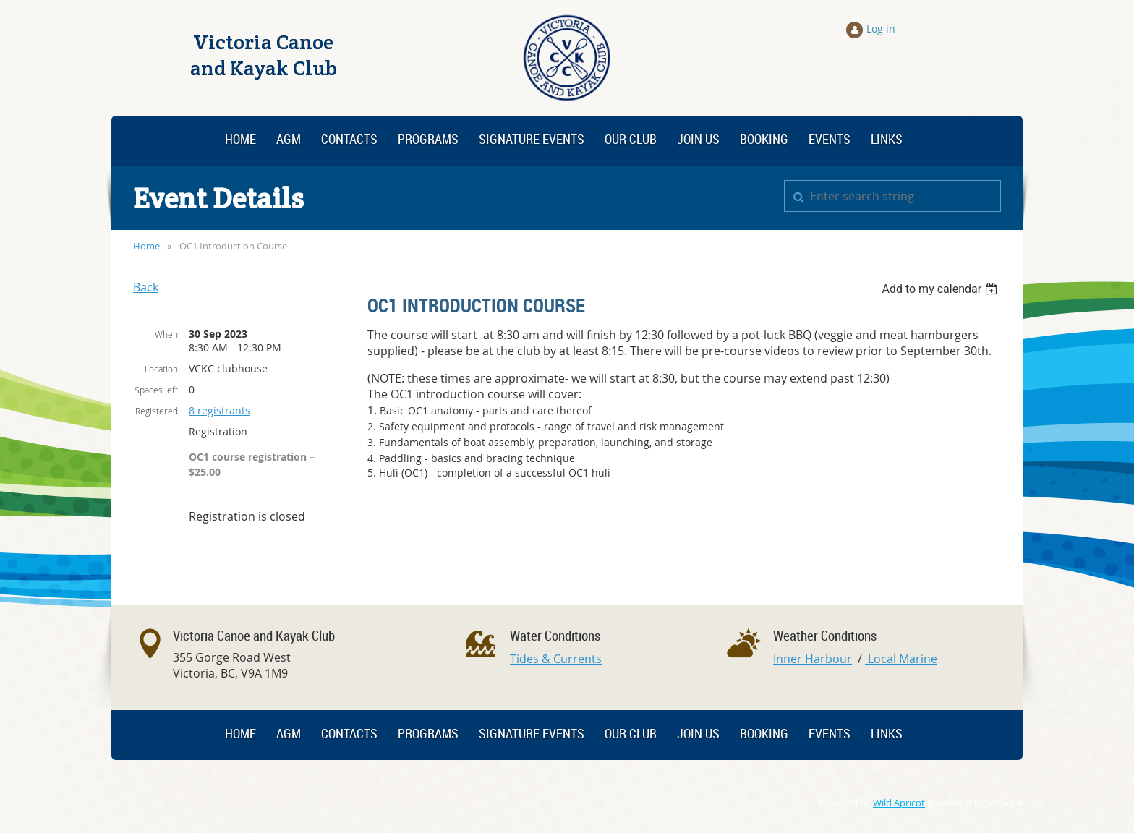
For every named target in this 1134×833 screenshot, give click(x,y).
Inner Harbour (812, 659)
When (166, 334)
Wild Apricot (899, 803)
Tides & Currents (556, 659)
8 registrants (219, 410)
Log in (880, 28)
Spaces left (156, 390)
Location (161, 369)
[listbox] (941, 289)
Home (146, 245)
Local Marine (901, 659)
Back (145, 287)
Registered (156, 410)
